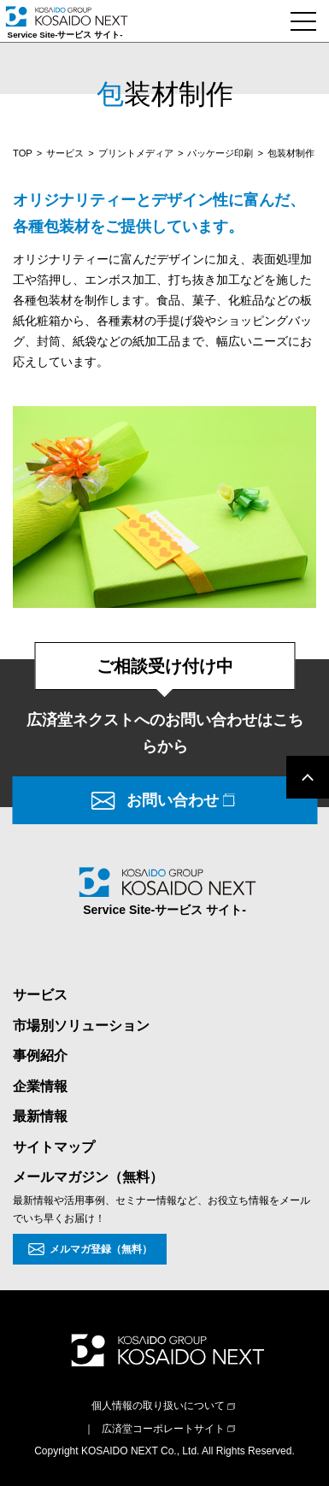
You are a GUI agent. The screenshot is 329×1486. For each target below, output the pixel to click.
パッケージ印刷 (220, 153)
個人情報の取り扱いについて (158, 1406)
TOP (22, 153)
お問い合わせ (172, 800)
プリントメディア (135, 153)
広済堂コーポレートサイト (163, 1429)
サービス (65, 153)
